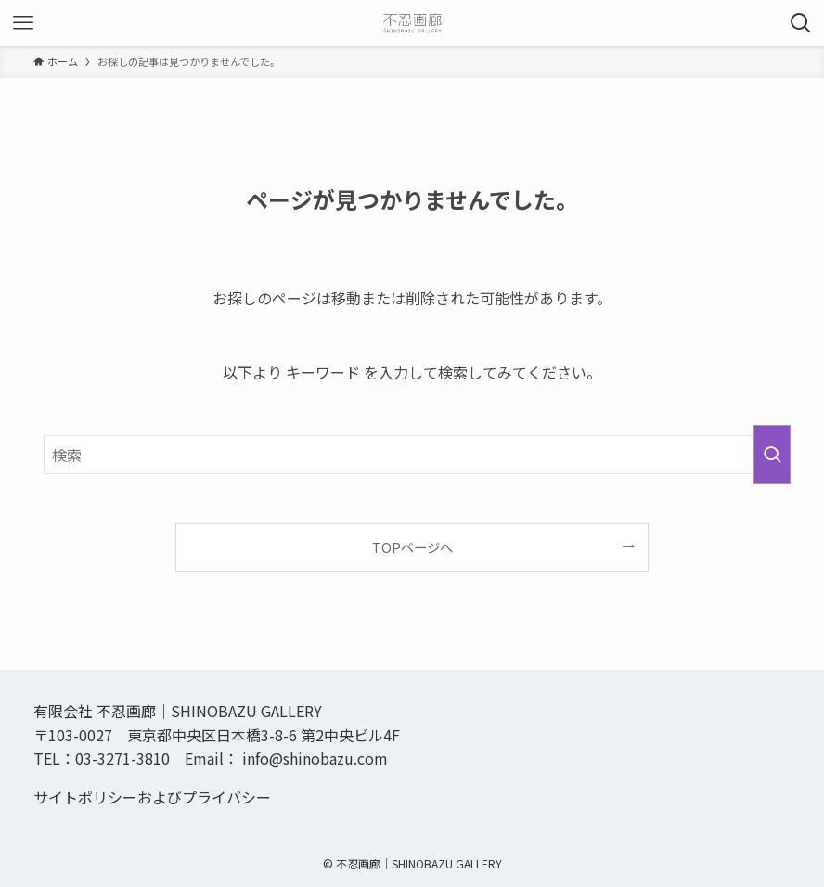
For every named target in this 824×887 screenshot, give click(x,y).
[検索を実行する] (772, 454)
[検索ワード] (412, 454)
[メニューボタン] (23, 23)
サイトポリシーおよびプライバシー (152, 797)
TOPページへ (412, 547)
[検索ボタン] (801, 23)
